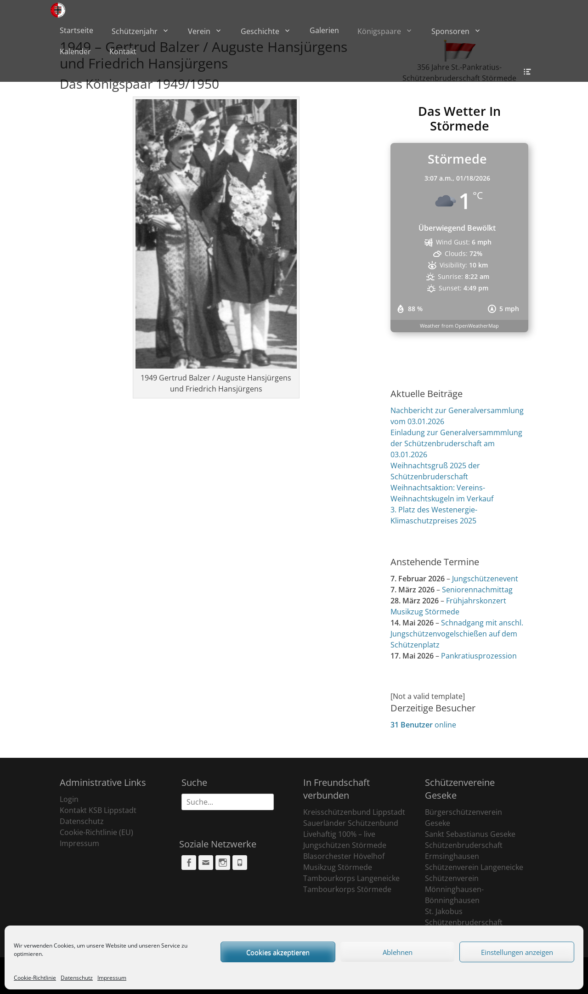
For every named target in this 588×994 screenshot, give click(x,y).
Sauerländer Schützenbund (350, 823)
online (423, 725)
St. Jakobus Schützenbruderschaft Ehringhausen (464, 922)
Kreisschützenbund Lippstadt (354, 812)
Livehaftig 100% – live (339, 834)
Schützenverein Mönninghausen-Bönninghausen (454, 889)
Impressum (111, 978)
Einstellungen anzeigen (517, 952)
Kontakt (122, 51)
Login (69, 799)
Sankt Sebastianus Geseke (470, 834)
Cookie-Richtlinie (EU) (96, 832)
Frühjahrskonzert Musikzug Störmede (448, 606)
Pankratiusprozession (479, 656)
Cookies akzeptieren (278, 952)
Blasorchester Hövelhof (343, 856)
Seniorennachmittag (477, 590)
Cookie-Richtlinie (35, 978)
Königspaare (379, 31)
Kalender (75, 51)
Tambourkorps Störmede (347, 889)
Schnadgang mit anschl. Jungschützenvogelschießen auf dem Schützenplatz (456, 634)
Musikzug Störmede (337, 867)
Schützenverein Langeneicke (474, 867)
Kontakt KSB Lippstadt (98, 810)
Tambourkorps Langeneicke (351, 878)
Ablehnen (398, 952)
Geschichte (260, 31)
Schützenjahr (135, 31)
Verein (199, 31)
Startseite (76, 30)
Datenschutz (77, 978)
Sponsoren (450, 31)
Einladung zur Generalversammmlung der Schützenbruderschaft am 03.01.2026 (456, 443)
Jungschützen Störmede (344, 845)
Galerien (324, 30)
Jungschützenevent (485, 579)
